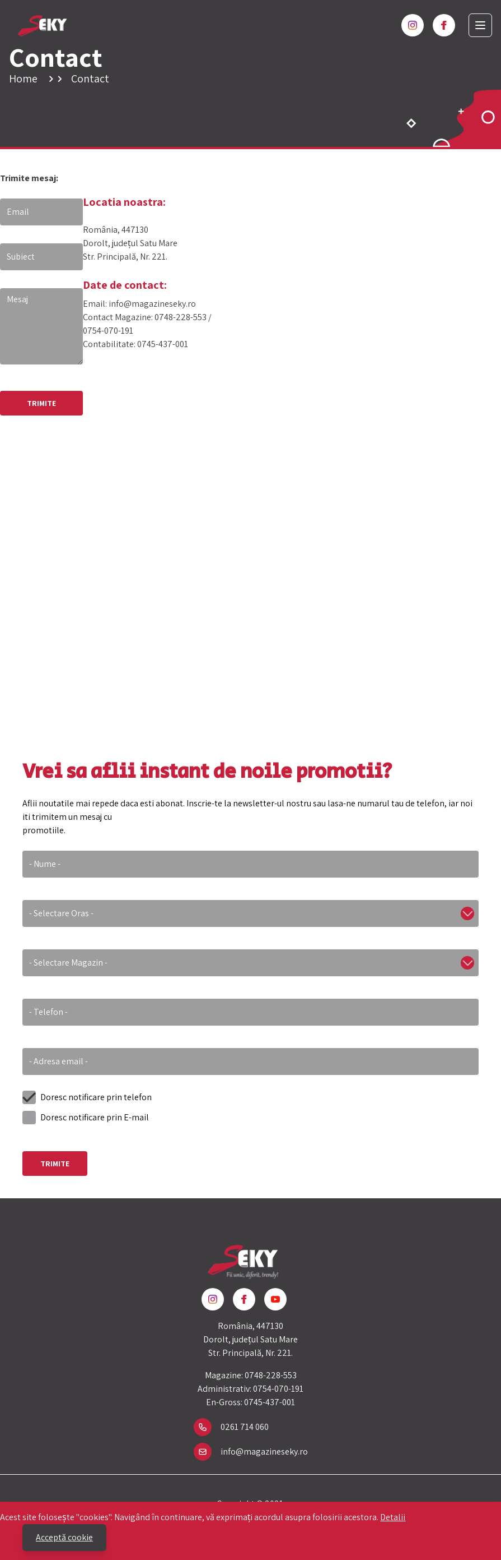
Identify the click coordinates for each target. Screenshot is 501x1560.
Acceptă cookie (64, 1537)
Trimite (54, 1164)
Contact (90, 78)
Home (23, 78)
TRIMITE (41, 403)
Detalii (392, 1517)
